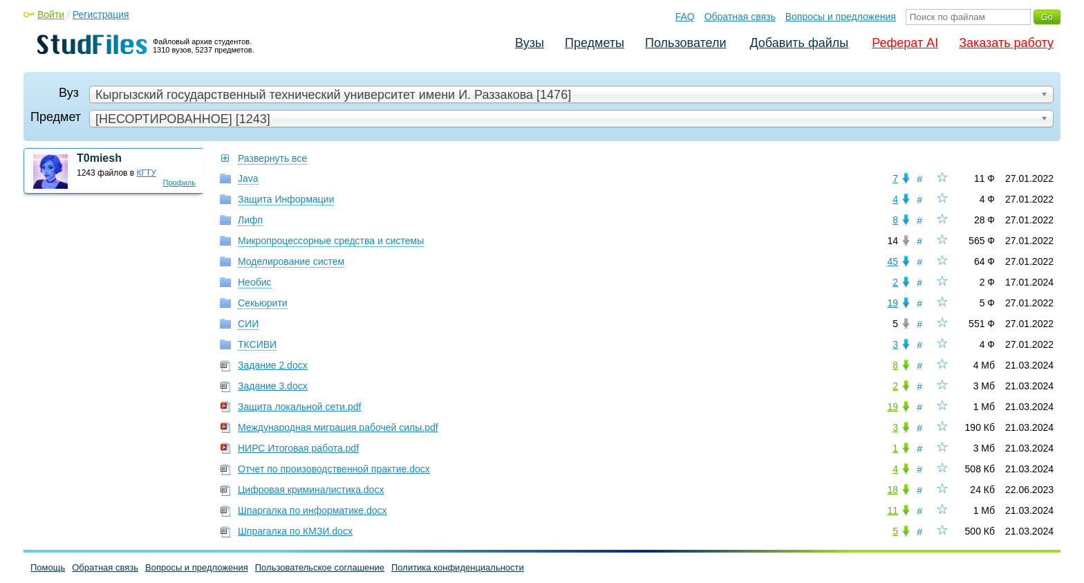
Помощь (47, 567)
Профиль (179, 182)
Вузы (529, 43)
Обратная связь (740, 16)
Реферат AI (905, 43)
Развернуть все (272, 158)
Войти (50, 14)
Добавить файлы (798, 43)
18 (892, 489)
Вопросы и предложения (840, 16)
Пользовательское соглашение (319, 567)
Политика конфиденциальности (457, 567)
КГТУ (146, 173)
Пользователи (685, 43)
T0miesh (99, 158)
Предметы (594, 43)
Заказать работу (1006, 43)
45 (892, 261)
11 (892, 510)
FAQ (685, 16)
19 (892, 302)
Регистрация (101, 14)
